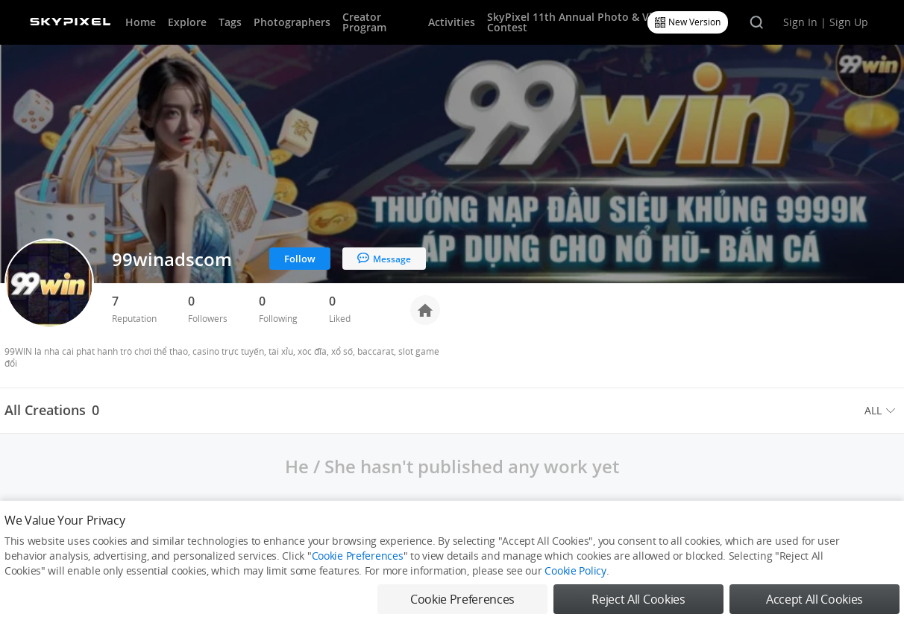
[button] (882, 411)
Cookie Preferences (358, 555)
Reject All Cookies (638, 599)
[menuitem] (882, 411)
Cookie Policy (575, 570)
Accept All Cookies (814, 599)
